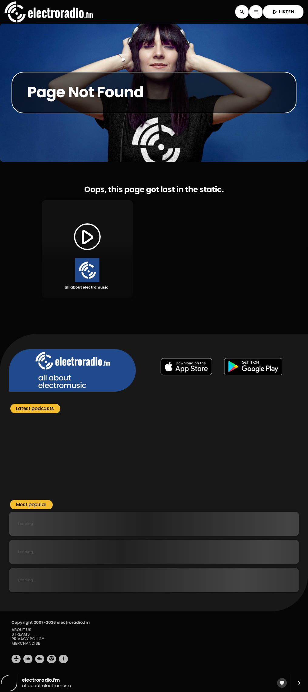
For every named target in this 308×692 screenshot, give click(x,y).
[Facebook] (63, 659)
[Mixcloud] (39, 659)
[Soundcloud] (27, 659)
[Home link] (49, 11)
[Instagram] (51, 659)
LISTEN (282, 11)
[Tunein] (16, 659)
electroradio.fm (73, 622)
